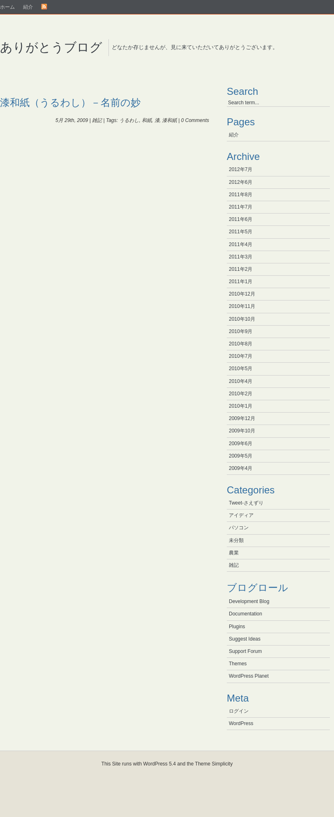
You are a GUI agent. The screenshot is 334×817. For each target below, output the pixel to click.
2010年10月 (242, 319)
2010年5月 (240, 368)
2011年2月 (240, 269)
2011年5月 (240, 232)
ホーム (7, 7)
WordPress (241, 723)
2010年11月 (242, 306)
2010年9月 (240, 331)
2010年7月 (240, 356)
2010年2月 (240, 394)
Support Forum (245, 651)
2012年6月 (240, 182)
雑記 (97, 120)
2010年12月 (242, 294)
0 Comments (195, 120)
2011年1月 (240, 281)
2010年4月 (240, 381)
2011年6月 (240, 219)
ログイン (239, 711)
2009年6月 (240, 443)
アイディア (241, 515)
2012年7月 (240, 169)
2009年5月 (240, 456)
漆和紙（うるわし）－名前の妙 (70, 102)
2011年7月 (240, 207)
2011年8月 (240, 194)
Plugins (237, 626)
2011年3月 (240, 257)
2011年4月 (240, 244)
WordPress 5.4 (159, 764)
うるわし (129, 120)
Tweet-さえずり (246, 503)
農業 (234, 553)
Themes (238, 664)
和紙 (147, 120)
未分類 (236, 540)
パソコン (239, 528)
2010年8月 (240, 344)
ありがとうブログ (51, 47)
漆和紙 (169, 120)
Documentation (245, 614)
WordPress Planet (249, 676)
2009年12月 (242, 418)
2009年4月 (240, 468)
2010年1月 (240, 406)
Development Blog (249, 601)
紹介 (28, 7)
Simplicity (222, 764)
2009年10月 (242, 431)
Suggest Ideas (245, 639)
